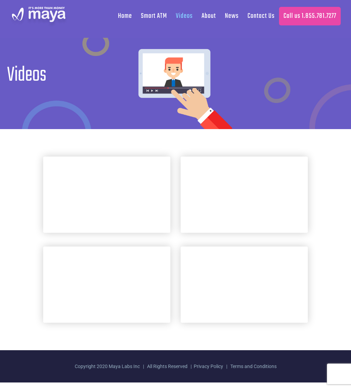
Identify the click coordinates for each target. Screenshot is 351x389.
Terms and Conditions (253, 366)
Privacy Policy (208, 366)
